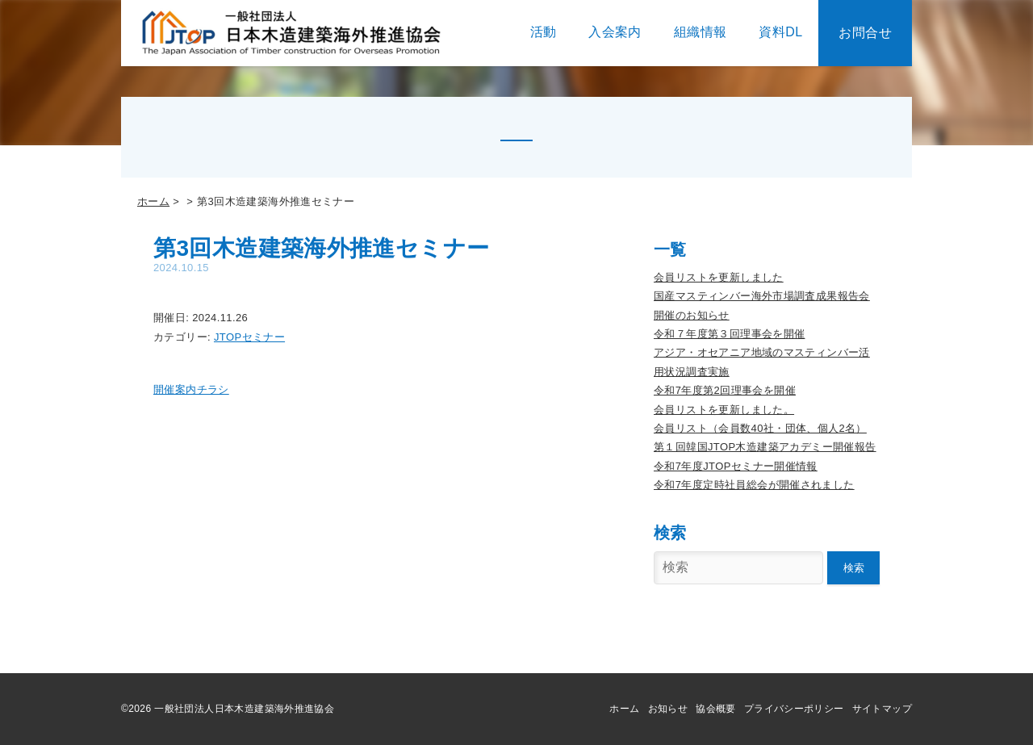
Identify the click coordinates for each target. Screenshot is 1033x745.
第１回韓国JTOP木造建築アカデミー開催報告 (765, 447)
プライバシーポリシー (794, 708)
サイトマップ (882, 708)
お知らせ (668, 708)
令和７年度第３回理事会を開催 (729, 334)
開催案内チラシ (191, 389)
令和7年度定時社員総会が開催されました (754, 485)
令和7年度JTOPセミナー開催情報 (736, 466)
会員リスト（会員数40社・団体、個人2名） (760, 428)
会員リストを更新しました (719, 277)
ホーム (153, 201)
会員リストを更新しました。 (724, 410)
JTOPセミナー (249, 337)
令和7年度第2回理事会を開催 (725, 390)
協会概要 (716, 708)
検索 (853, 568)
